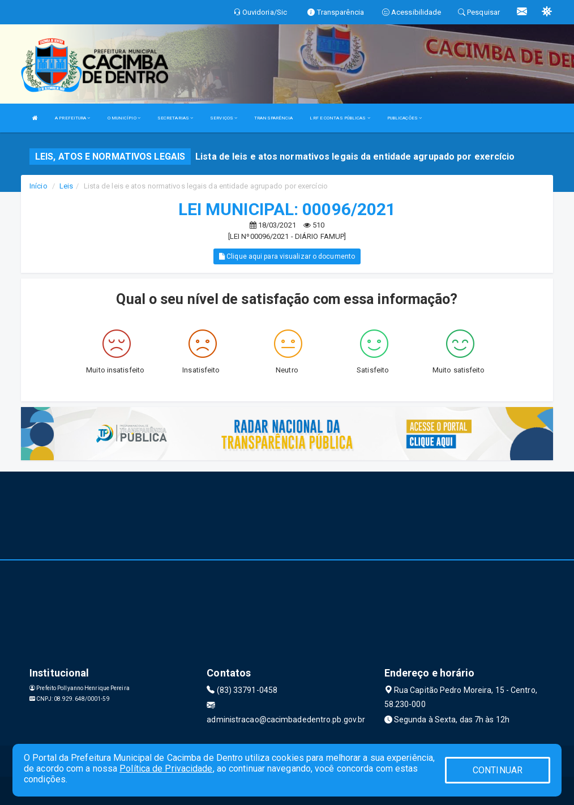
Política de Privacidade (165, 768)
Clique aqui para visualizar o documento (287, 256)
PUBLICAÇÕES (404, 118)
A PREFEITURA (72, 118)
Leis (66, 186)
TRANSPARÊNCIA (273, 118)
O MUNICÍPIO (124, 118)
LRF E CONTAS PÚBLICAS (340, 118)
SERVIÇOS (223, 118)
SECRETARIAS (175, 118)
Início (38, 186)
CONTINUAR (497, 770)
